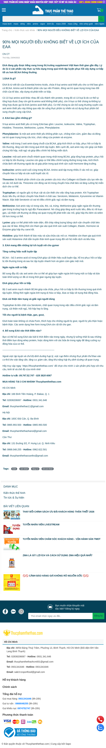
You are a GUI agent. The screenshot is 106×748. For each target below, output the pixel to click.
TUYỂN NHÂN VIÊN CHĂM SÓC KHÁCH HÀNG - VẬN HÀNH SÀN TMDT (62, 539)
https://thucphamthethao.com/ (38, 365)
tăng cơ (35, 469)
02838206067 (14, 400)
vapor (42, 23)
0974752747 (24, 708)
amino (35, 23)
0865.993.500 (14, 424)
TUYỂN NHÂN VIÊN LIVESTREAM (41, 524)
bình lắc (50, 23)
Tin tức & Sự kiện (13, 497)
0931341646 (17, 666)
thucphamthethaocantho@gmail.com (29, 455)
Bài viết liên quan (16, 506)
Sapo (68, 743)
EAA (14, 469)
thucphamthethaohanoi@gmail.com (28, 431)
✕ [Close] (104, 2)
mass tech (7, 23)
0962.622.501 (40, 449)
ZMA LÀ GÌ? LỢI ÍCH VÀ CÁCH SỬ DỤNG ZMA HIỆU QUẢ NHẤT (57, 555)
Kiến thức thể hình (14, 492)
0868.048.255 (14, 449)
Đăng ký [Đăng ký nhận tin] (98, 615)
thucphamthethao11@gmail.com (27, 406)
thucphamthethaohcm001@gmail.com (33, 661)
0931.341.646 (40, 400)
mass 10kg (72, 23)
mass (16, 23)
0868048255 (21, 703)
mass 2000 (61, 23)
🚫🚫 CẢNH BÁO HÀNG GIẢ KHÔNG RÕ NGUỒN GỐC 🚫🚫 (56, 575)
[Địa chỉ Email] (66, 616)
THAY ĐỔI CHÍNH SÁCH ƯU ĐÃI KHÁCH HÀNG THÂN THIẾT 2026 (58, 511)
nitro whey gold (86, 23)
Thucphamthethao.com (37, 743)
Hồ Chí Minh (11, 641)
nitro (29, 23)
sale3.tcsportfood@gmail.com (29, 671)
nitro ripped (100, 23)
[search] (101, 19)
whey (22, 23)
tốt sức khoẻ (47, 469)
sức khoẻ (24, 469)
